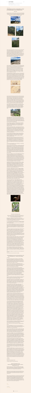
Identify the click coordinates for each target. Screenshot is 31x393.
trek (8, 384)
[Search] (23, 1)
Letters (11, 2)
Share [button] (7, 383)
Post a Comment (8, 387)
